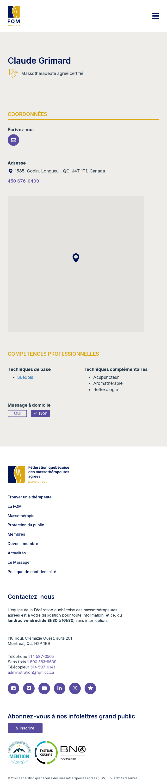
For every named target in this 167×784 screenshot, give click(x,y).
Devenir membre (23, 543)
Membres (16, 534)
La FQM (15, 506)
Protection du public (26, 524)
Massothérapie (21, 515)
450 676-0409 (23, 181)
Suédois (25, 377)
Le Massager (19, 562)
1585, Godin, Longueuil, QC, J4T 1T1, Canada (56, 170)
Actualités (17, 553)
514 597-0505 (41, 656)
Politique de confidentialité (32, 571)
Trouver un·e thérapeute (30, 497)
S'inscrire (25, 728)
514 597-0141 (43, 667)
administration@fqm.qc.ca (31, 672)
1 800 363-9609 (41, 661)
